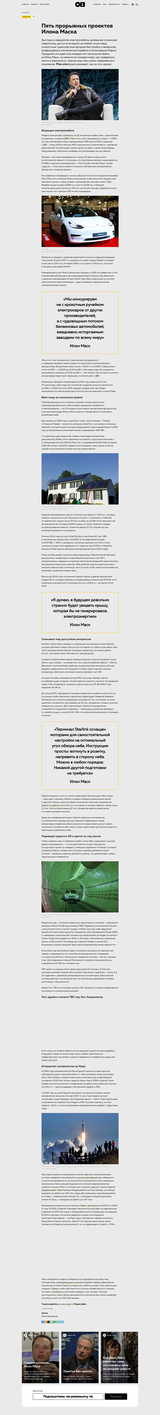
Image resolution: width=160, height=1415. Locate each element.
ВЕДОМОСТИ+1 (114, 4)
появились (68, 135)
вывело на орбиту (50, 805)
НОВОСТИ (25, 4)
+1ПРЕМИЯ (97, 4)
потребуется (57, 1292)
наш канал (67, 1304)
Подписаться (116, 1396)
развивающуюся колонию (70, 1282)
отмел (110, 796)
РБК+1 (105, 4)
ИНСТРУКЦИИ (44, 4)
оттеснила (47, 583)
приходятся (93, 1206)
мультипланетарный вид (89, 1178)
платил (60, 521)
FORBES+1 (125, 4)
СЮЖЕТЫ (34, 4)
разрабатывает (49, 1190)
